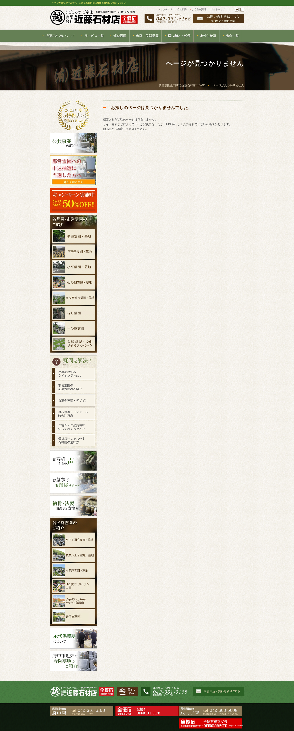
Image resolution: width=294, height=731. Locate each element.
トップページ (165, 9)
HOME (107, 129)
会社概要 (181, 9)
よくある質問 (199, 9)
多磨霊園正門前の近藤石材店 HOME (182, 85)
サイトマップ (218, 9)
